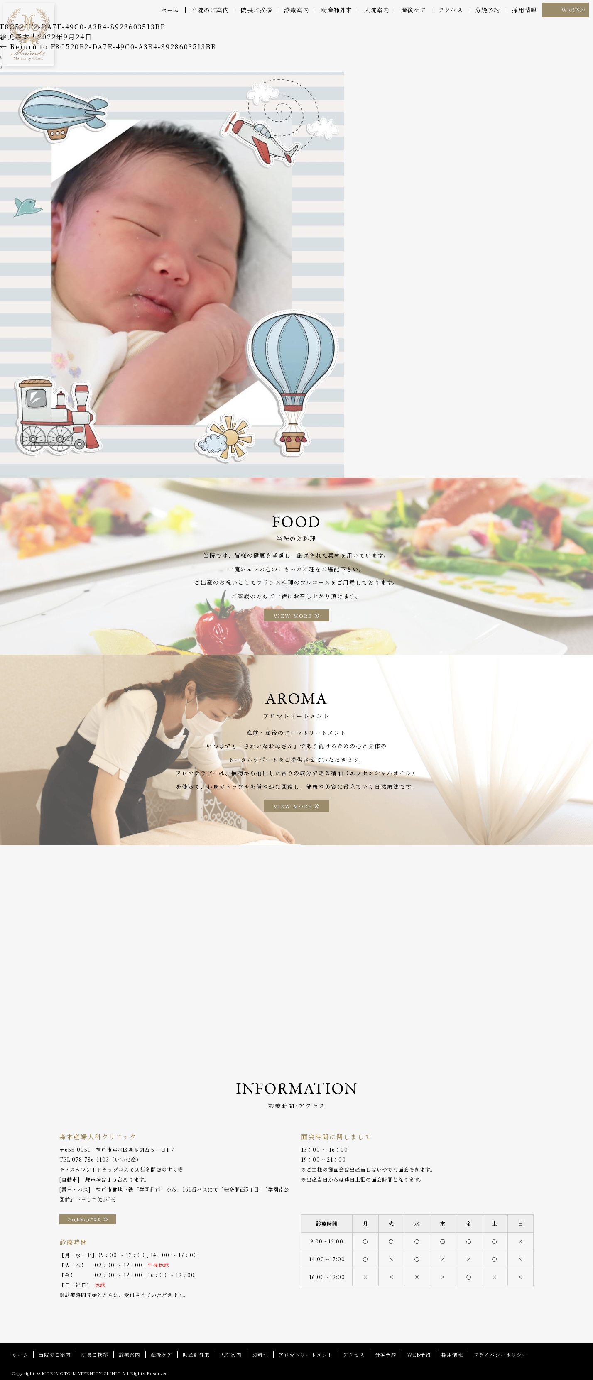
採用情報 (524, 10)
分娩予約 (487, 10)
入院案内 (376, 10)
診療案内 (296, 10)
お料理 (260, 1354)
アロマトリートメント (306, 1354)
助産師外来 (336, 10)
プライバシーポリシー (500, 1354)
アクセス (450, 10)
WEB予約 (573, 9)
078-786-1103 (90, 1159)
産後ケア (413, 10)
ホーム (170, 10)
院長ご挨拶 (256, 10)
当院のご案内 (210, 10)
